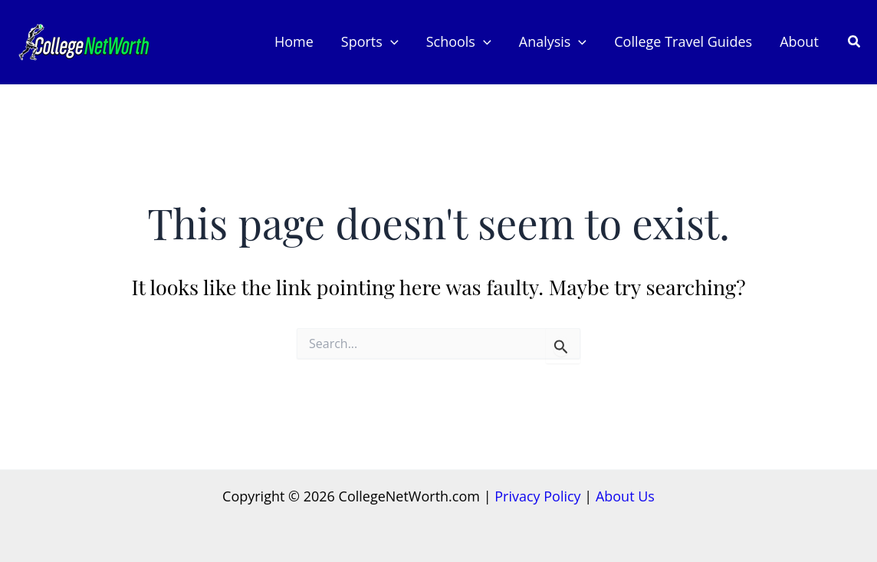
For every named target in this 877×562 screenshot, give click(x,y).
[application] (391, 42)
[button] (855, 42)
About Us (625, 496)
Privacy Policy (537, 496)
